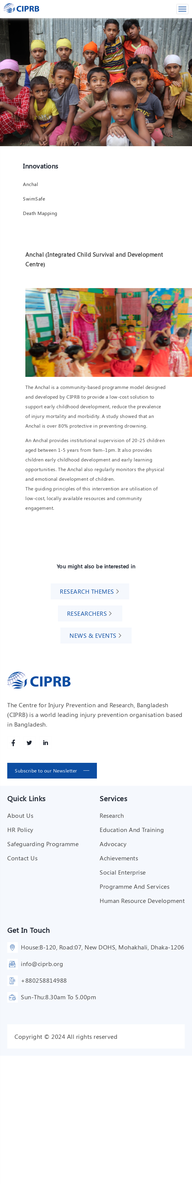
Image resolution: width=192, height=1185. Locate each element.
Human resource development (142, 900)
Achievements (119, 857)
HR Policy (20, 829)
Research (112, 815)
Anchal (30, 184)
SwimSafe (34, 198)
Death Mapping (40, 213)
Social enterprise (123, 872)
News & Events (93, 635)
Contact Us (22, 857)
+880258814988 (44, 980)
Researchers (87, 613)
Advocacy (113, 843)
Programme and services (134, 886)
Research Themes (87, 591)
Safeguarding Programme (42, 843)
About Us (20, 815)
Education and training (132, 829)
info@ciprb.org (42, 963)
